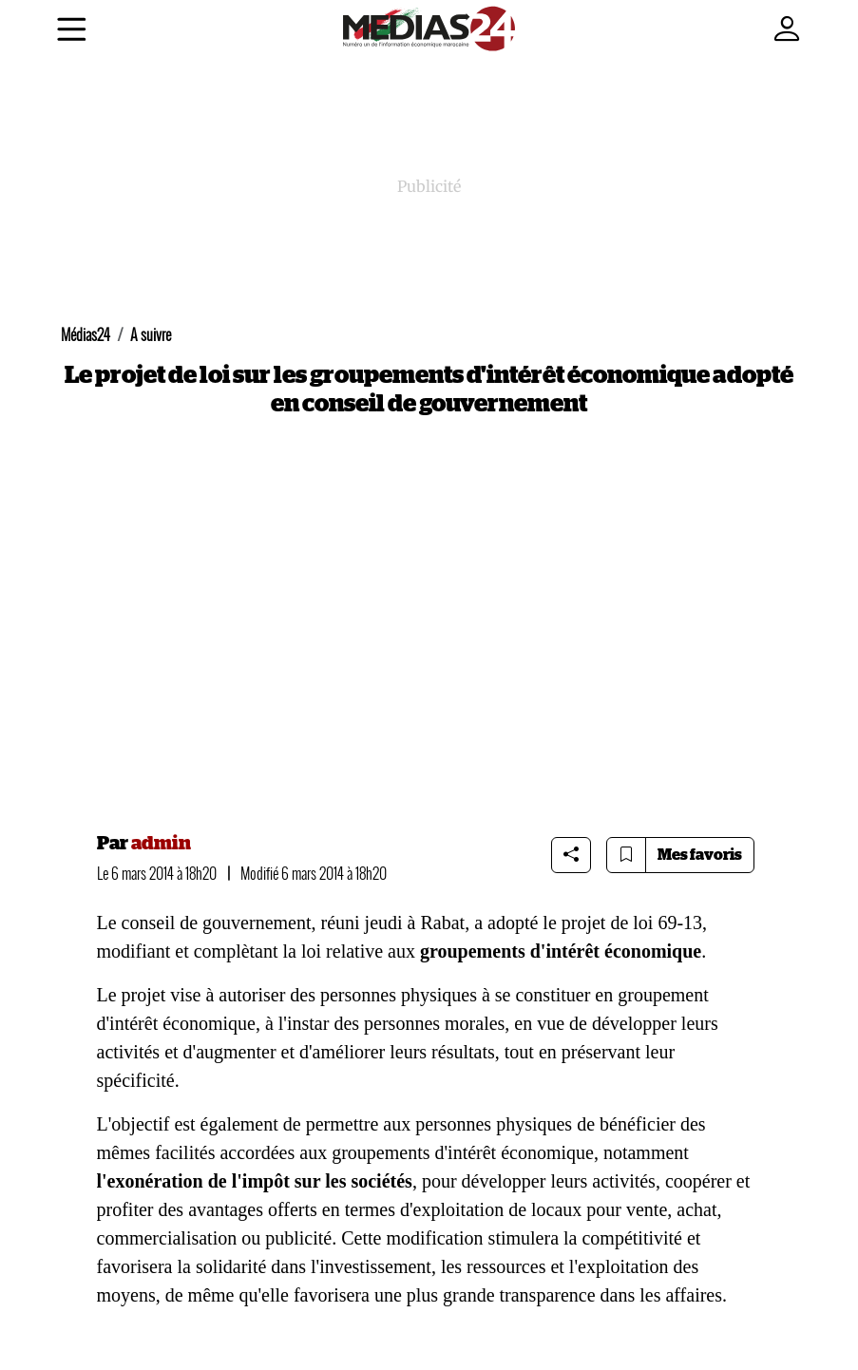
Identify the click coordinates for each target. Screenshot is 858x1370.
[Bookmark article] (626, 855)
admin (161, 843)
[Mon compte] (787, 30)
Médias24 (85, 335)
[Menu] (71, 32)
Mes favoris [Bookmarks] (700, 855)
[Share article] (571, 855)
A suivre (150, 335)
